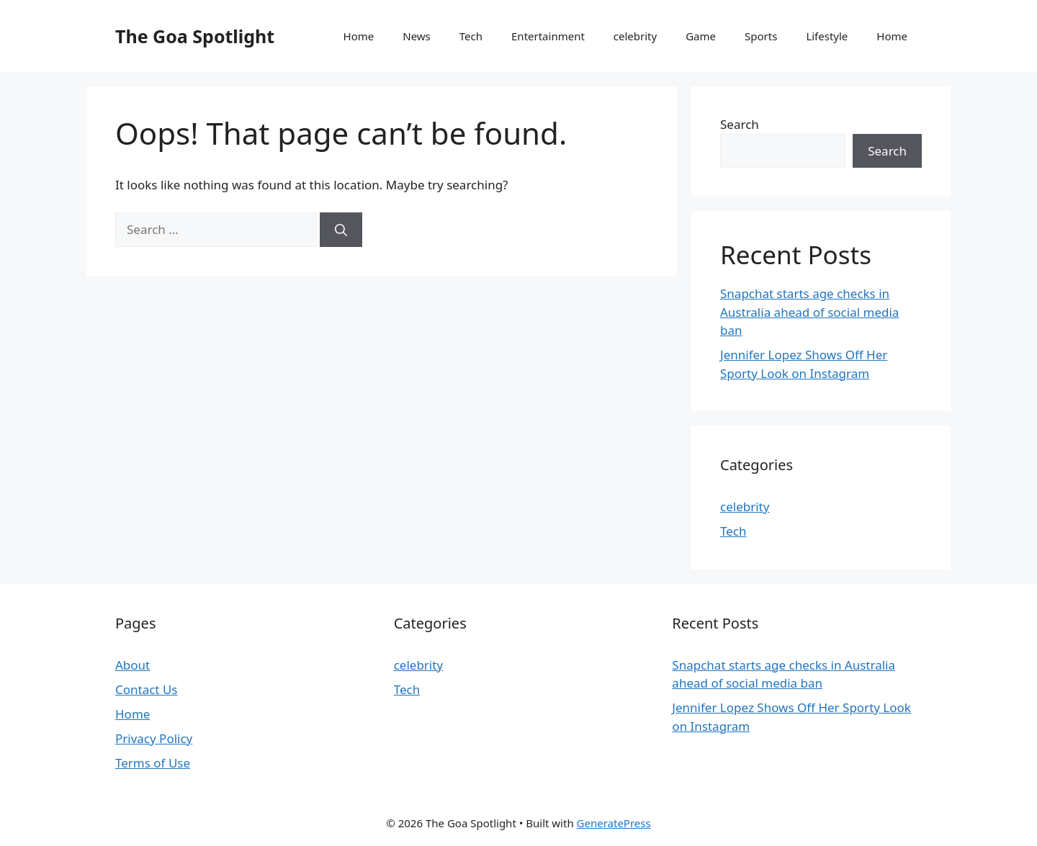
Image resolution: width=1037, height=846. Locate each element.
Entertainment (548, 36)
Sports (761, 36)
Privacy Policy (153, 738)
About (132, 665)
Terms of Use (152, 763)
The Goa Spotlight (194, 36)
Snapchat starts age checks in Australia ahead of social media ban (809, 311)
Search (739, 124)
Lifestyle (827, 36)
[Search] (341, 229)
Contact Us (146, 689)
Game (701, 36)
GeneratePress (614, 823)
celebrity (635, 36)
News (417, 36)
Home (359, 36)
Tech (470, 36)
